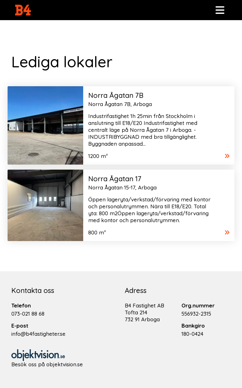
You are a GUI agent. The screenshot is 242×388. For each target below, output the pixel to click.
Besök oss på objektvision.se (47, 364)
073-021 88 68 (27, 313)
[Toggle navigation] (220, 10)
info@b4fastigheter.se (38, 333)
